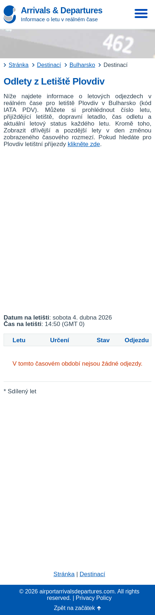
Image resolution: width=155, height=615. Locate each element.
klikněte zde (84, 144)
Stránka (64, 574)
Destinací (92, 574)
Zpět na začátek (74, 608)
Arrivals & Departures (61, 10)
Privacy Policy (94, 598)
